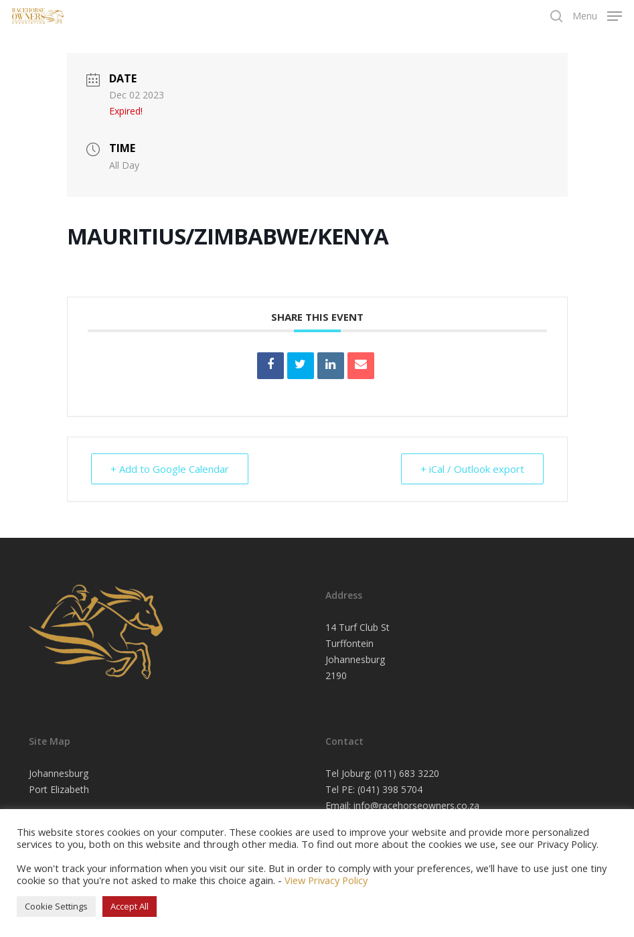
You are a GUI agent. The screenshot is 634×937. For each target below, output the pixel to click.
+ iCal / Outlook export (472, 469)
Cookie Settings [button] (56, 906)
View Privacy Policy (326, 880)
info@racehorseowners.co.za (416, 805)
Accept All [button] (129, 906)
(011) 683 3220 (406, 773)
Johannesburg (58, 773)
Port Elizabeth (59, 789)
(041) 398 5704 (390, 789)
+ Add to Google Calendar (169, 469)
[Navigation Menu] (597, 15)
